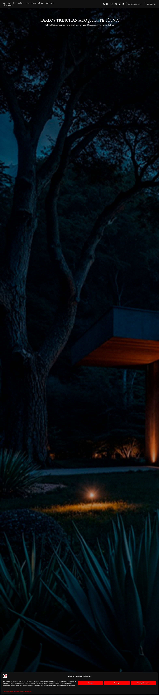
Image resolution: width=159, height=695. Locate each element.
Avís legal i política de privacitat (22, 691)
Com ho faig (18, 3)
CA (101, 4)
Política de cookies (8, 691)
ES (104, 4)
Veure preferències (143, 683)
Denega (117, 683)
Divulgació (9, 5)
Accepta (90, 683)
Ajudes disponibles (35, 3)
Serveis (50, 3)
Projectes (6, 3)
